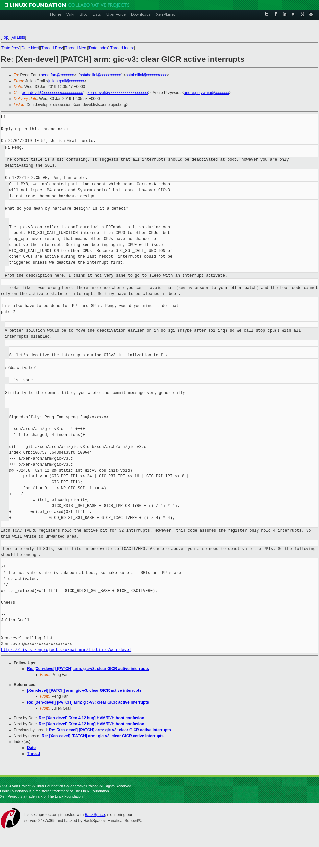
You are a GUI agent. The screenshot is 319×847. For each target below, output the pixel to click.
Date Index (98, 48)
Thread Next (76, 48)
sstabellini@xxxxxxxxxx (100, 75)
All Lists (18, 37)
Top (5, 37)
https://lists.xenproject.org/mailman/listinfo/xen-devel (66, 650)
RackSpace (95, 814)
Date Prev (10, 48)
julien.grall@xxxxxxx (66, 81)
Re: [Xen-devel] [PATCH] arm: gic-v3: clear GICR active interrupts (88, 668)
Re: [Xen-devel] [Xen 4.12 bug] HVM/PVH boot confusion (91, 718)
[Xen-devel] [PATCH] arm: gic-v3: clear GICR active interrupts (84, 690)
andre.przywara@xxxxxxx (206, 92)
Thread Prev (52, 48)
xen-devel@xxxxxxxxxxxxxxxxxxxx (52, 92)
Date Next (30, 48)
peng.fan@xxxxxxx (57, 75)
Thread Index (122, 48)
